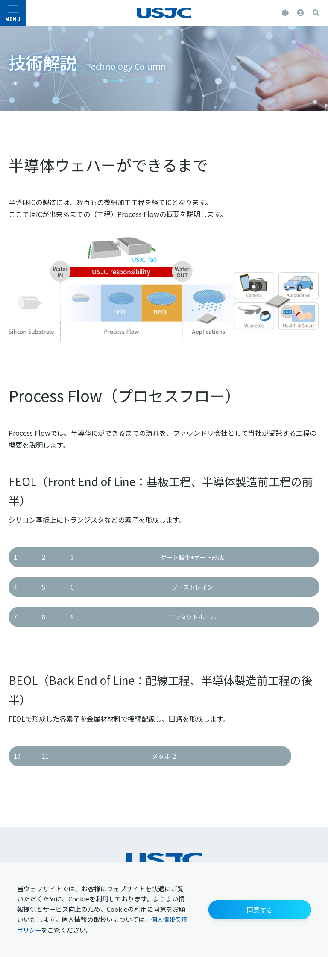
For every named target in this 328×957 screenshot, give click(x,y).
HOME (17, 82)
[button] (259, 909)
